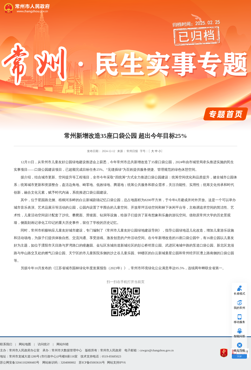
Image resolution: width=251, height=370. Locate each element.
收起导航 (239, 350)
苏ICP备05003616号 (92, 362)
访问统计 (44, 344)
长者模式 (239, 293)
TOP (239, 356)
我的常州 (239, 307)
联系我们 (6, 344)
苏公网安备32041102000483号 (19, 362)
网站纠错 (62, 344)
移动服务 (239, 322)
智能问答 (239, 336)
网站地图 (25, 344)
